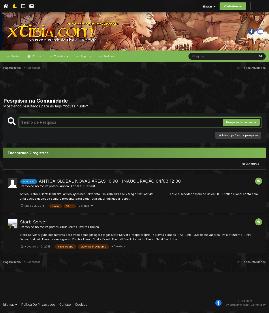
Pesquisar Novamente (241, 124)
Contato (65, 306)
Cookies (81, 306)
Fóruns (37, 58)
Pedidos (109, 58)
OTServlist (87, 187)
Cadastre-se (233, 6)
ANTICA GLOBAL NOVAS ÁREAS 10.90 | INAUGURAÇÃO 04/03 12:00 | (111, 182)
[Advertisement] (134, 88)
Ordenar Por (251, 165)
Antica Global (69, 187)
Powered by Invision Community (245, 306)
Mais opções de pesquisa (238, 137)
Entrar (209, 6)
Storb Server (33, 223)
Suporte (85, 58)
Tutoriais (60, 58)
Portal (15, 58)
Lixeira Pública (88, 228)
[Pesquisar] (205, 57)
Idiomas (10, 306)
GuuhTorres (68, 228)
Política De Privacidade (38, 306)
